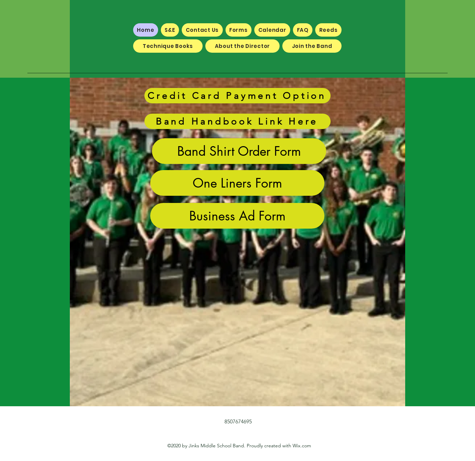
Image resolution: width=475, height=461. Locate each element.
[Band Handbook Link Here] (237, 121)
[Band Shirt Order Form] (239, 151)
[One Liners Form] (237, 183)
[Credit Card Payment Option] (237, 95)
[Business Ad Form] (237, 216)
